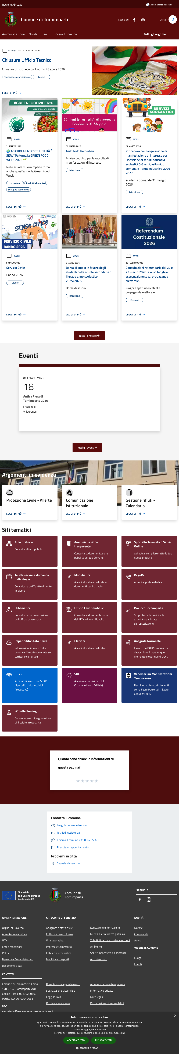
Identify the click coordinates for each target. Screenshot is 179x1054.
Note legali (96, 997)
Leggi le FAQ (53, 997)
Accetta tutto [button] (76, 1040)
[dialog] (89, 1033)
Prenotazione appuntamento (63, 984)
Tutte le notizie (89, 336)
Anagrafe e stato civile (59, 928)
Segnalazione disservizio (60, 990)
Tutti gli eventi (87, 447)
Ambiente (96, 946)
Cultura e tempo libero (59, 934)
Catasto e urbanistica (58, 953)
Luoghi (138, 958)
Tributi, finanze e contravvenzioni (110, 940)
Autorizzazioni (98, 959)
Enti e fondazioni (12, 947)
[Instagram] (141, 19)
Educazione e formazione (105, 927)
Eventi (138, 964)
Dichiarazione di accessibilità (107, 1003)
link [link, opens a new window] (123, 1032)
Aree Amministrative (14, 934)
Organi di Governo (13, 928)
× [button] (175, 1016)
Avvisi (12, 50)
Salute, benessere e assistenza (108, 953)
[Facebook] (132, 19)
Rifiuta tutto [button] (103, 1040)
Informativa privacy (101, 990)
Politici (6, 953)
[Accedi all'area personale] (159, 5)
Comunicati (141, 934)
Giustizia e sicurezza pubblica (107, 934)
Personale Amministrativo (17, 959)
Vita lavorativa (54, 940)
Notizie (138, 928)
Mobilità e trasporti (57, 959)
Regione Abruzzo (12, 4)
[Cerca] (173, 19)
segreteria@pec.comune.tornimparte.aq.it (27, 1011)
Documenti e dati (12, 966)
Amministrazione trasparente (107, 984)
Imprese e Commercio (59, 947)
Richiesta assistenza (58, 1003)
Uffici (5, 940)
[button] (89, 1048)
